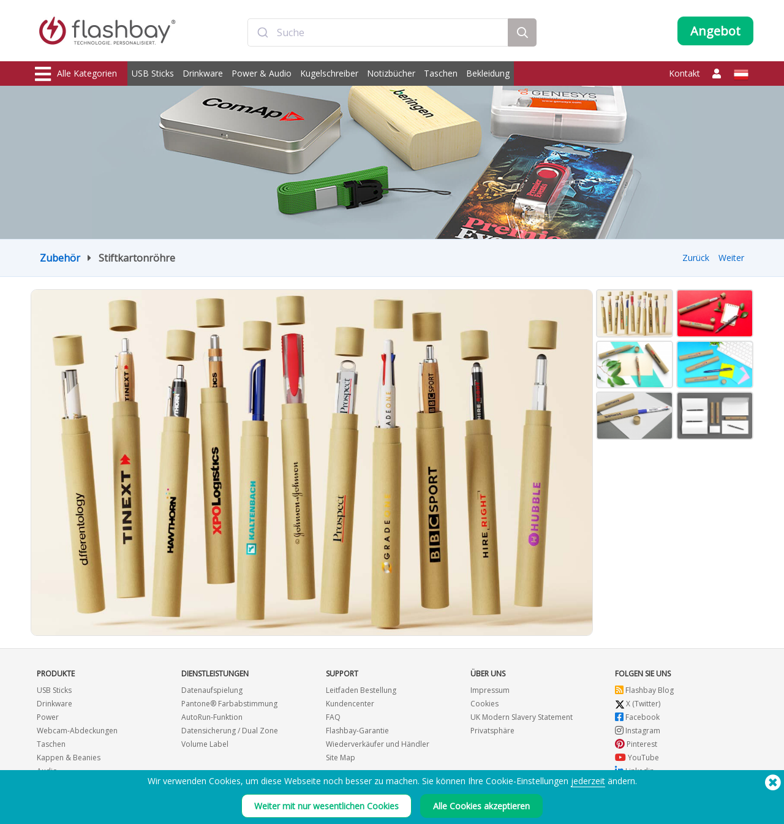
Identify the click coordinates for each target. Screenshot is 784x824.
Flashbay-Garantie (357, 730)
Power (48, 717)
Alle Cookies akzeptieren (481, 806)
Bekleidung (488, 73)
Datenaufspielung (212, 690)
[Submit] (262, 32)
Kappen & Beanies (68, 757)
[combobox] (377, 32)
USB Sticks (153, 73)
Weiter (731, 257)
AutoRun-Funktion (212, 717)
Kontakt (684, 73)
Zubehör (60, 258)
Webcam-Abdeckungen (77, 730)
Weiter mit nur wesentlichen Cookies (326, 806)
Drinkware (203, 73)
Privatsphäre (492, 730)
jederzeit (588, 781)
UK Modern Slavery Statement (521, 717)
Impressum (490, 690)
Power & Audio (262, 73)
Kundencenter (350, 703)
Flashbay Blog (644, 690)
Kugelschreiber (329, 73)
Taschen (441, 73)
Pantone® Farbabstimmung (229, 703)
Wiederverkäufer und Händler (377, 744)
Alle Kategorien (76, 74)
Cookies (484, 703)
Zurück (695, 257)
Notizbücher (391, 73)
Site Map (340, 757)
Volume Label (204, 744)
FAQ (333, 717)
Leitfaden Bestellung (361, 690)
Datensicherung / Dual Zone (229, 730)
